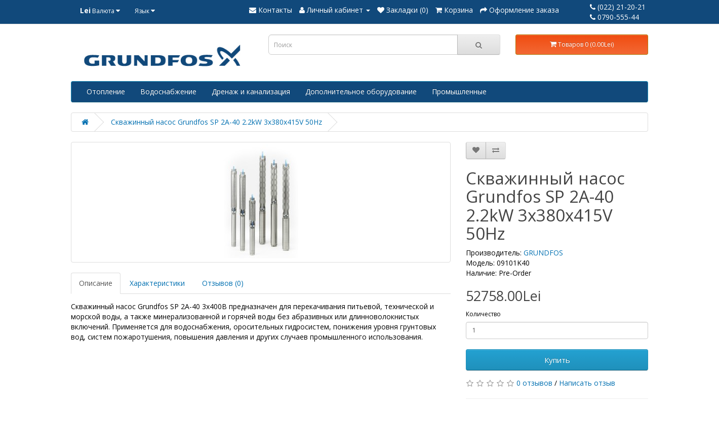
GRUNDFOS (543, 252)
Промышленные (459, 91)
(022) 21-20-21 (618, 7)
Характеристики (157, 283)
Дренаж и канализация (251, 91)
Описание (95, 283)
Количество (483, 314)
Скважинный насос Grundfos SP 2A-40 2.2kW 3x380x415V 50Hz (216, 122)
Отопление (106, 91)
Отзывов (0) (223, 283)
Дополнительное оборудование (361, 91)
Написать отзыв (587, 383)
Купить (557, 360)
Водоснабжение (168, 91)
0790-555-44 (614, 17)
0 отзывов (534, 383)
